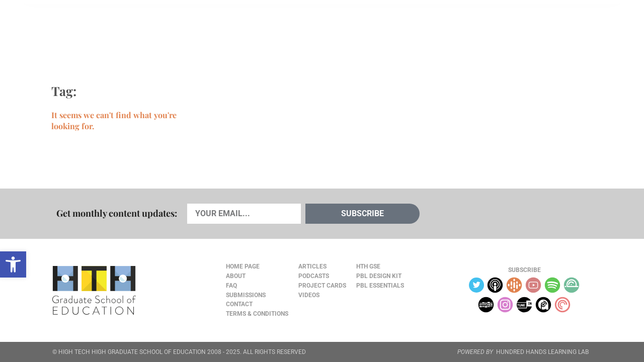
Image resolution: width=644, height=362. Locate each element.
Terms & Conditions (257, 313)
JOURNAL (476, 30)
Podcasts (172, 30)
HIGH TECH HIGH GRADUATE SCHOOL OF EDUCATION (132, 351)
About (514, 31)
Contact (239, 304)
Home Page (243, 266)
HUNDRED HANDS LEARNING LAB (542, 351)
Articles (81, 30)
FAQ (231, 285)
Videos (219, 30)
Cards (126, 30)
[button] (13, 264)
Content (556, 31)
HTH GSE (368, 266)
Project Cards (322, 285)
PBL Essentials (380, 285)
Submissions (246, 295)
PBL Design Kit (378, 276)
